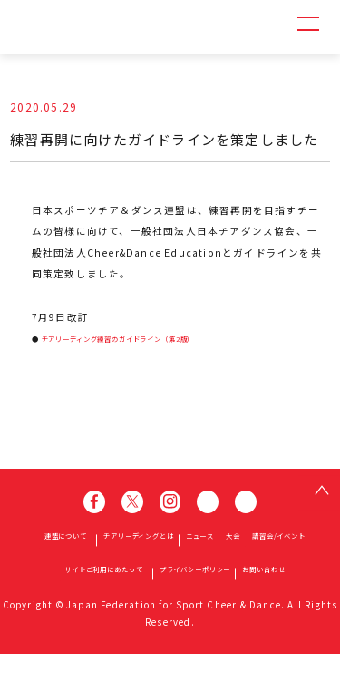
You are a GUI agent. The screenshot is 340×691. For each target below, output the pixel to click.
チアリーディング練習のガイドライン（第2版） (167, 337)
